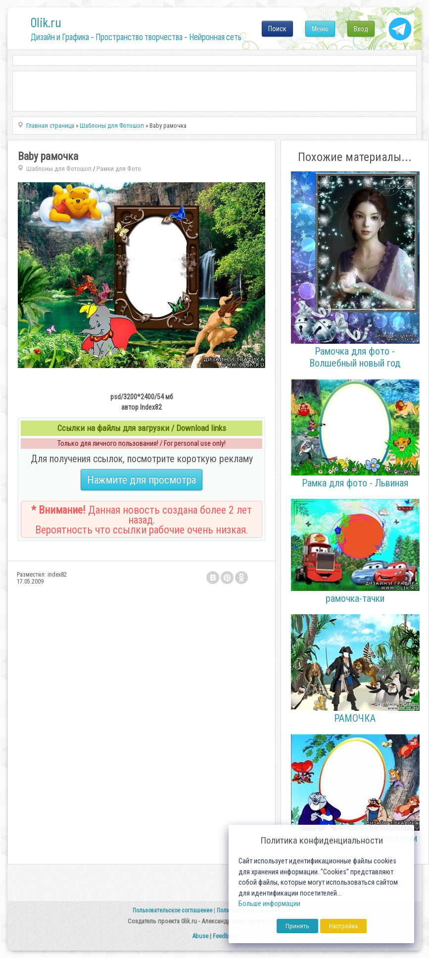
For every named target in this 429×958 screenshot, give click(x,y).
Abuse (200, 936)
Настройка (343, 926)
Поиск (277, 29)
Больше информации (269, 904)
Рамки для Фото (118, 168)
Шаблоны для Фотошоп (59, 168)
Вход (361, 29)
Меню (320, 29)
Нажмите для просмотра (141, 480)
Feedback (225, 936)
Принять (297, 926)
